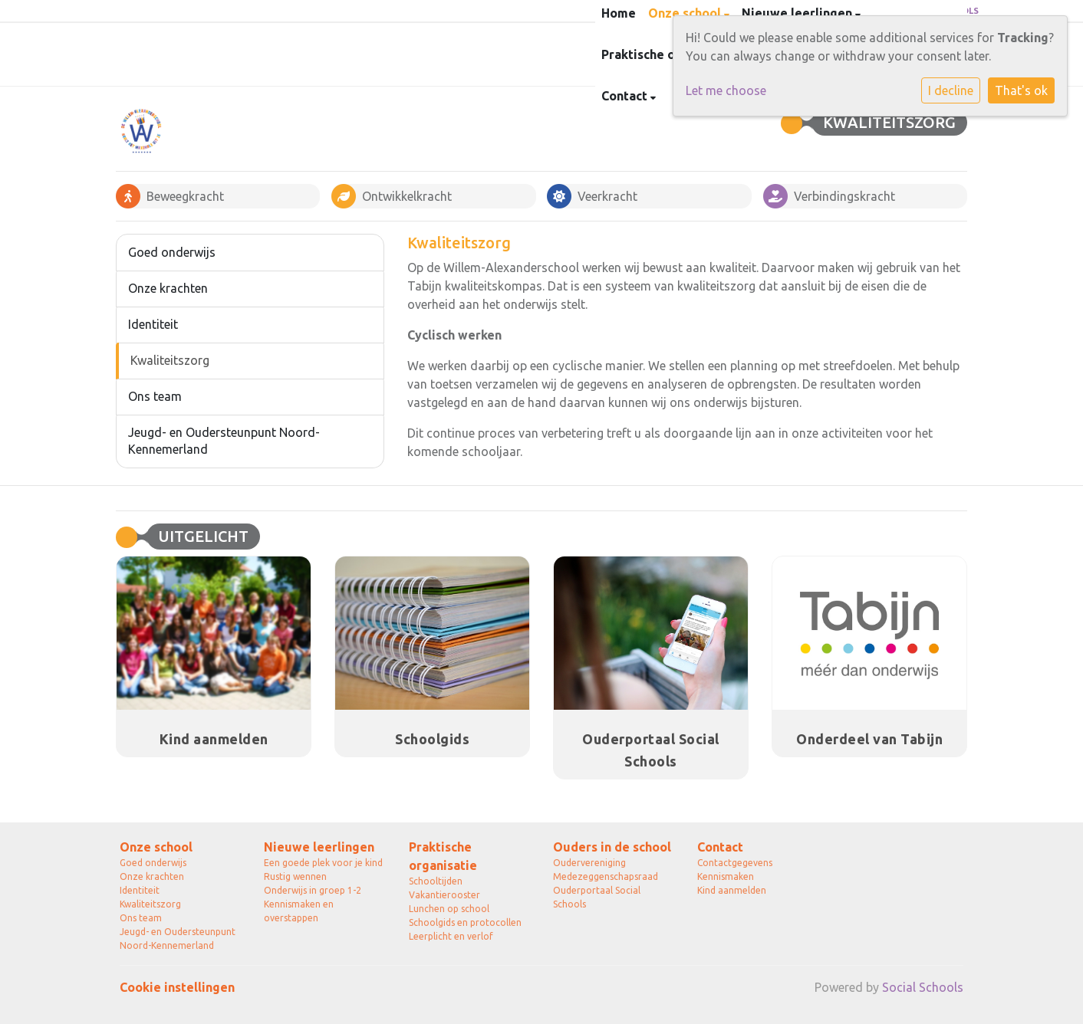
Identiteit (153, 324)
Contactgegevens (734, 863)
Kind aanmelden (731, 890)
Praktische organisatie (443, 856)
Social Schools (922, 987)
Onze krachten (168, 288)
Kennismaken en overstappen (299, 911)
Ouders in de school (612, 847)
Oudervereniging (589, 863)
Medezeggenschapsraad (605, 876)
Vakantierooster (444, 895)
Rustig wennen (295, 876)
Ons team (155, 396)
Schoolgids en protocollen (465, 922)
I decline (950, 90)
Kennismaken (725, 876)
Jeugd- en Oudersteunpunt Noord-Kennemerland (224, 441)
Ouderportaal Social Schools (596, 897)
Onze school (156, 847)
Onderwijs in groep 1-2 (312, 890)
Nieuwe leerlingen (319, 847)
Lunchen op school (449, 909)
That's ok (1021, 90)
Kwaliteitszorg (169, 360)
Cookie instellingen (177, 987)
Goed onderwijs (172, 252)
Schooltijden (435, 881)
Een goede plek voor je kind (323, 863)
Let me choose (726, 90)
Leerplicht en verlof (451, 936)
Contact (625, 96)
